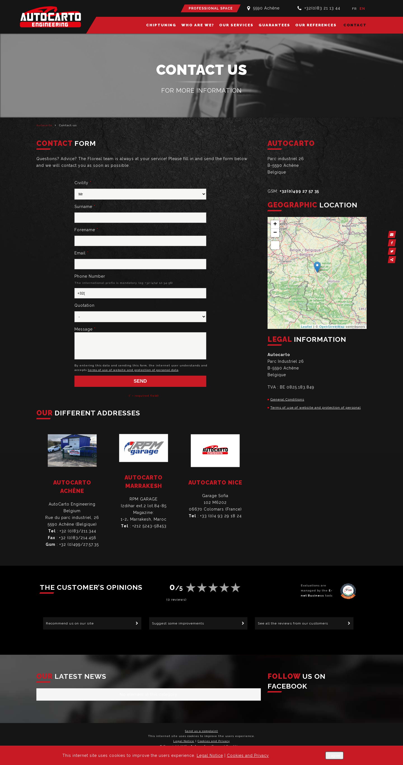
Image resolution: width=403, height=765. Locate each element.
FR (354, 9)
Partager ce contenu (397, 259)
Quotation (84, 305)
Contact (355, 25)
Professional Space (211, 8)
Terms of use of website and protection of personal (315, 408)
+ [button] (275, 224)
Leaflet (306, 326)
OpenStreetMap (332, 326)
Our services (236, 25)
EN (362, 9)
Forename (86, 230)
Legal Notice (183, 741)
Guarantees (274, 25)
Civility (83, 183)
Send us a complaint (201, 731)
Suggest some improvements (178, 624)
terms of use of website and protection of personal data (133, 374)
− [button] (275, 233)
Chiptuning (161, 25)
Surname (84, 206)
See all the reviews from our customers (293, 624)
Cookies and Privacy (214, 741)
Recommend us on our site (70, 624)
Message (85, 329)
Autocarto (44, 125)
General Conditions (287, 399)
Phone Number (89, 276)
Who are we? (197, 25)
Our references (316, 25)
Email (81, 253)
